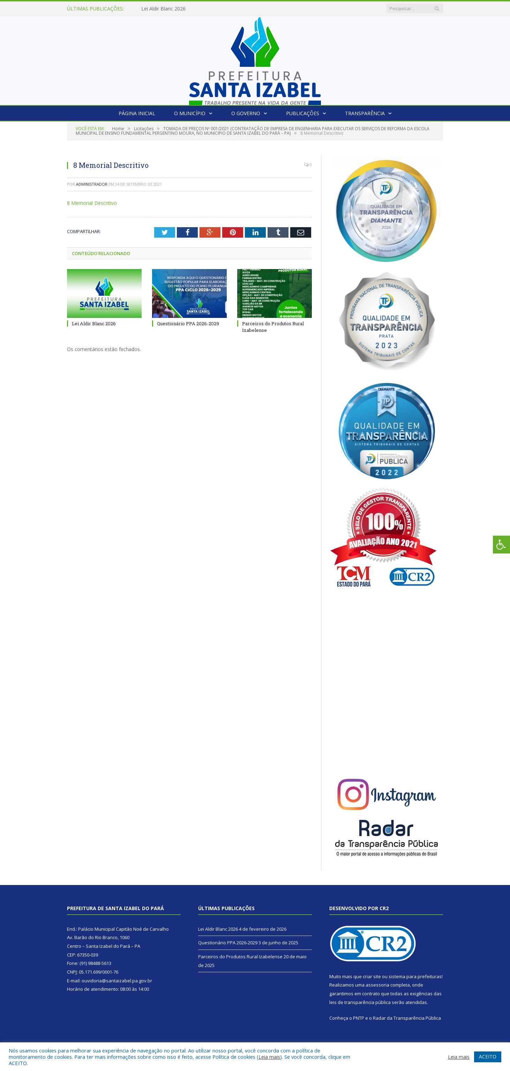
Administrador (91, 184)
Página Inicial (137, 113)
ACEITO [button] (487, 1056)
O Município (189, 113)
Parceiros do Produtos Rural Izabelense (240, 956)
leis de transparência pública (360, 1002)
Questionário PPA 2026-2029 (188, 323)
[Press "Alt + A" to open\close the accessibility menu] (501, 544)
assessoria (377, 985)
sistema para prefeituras (415, 976)
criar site (372, 976)
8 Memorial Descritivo (92, 203)
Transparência (365, 113)
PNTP (358, 1018)
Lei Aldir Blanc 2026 (163, 9)
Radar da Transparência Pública (407, 1018)
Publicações (302, 113)
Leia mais (269, 1056)
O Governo (245, 113)
